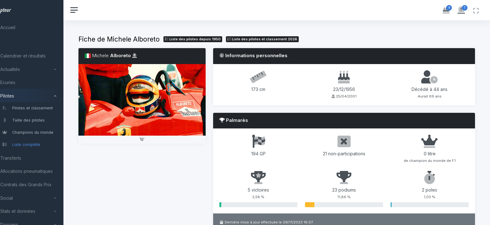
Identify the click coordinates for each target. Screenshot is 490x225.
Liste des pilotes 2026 (281, 39)
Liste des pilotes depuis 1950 (212, 39)
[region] (41, 112)
